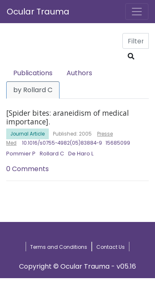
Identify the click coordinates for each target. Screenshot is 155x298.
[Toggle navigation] (136, 11)
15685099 (117, 143)
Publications (32, 73)
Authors (79, 73)
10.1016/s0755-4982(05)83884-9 (62, 143)
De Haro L (80, 153)
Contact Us (110, 246)
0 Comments (27, 169)
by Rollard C (32, 90)
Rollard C (52, 153)
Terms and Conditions (58, 246)
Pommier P (21, 153)
